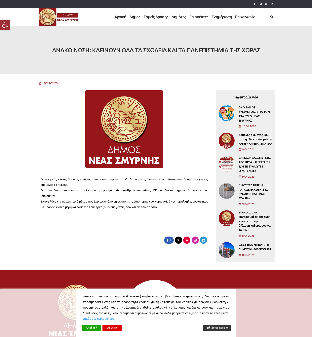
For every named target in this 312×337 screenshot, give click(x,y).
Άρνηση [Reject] (112, 327)
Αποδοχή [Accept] (91, 327)
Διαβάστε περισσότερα (99, 318)
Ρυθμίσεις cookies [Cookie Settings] (217, 327)
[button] (5, 25)
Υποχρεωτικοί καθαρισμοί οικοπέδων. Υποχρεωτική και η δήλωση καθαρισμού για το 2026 (255, 201)
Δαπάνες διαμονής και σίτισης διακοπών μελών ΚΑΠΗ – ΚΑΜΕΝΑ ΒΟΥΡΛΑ (255, 119)
